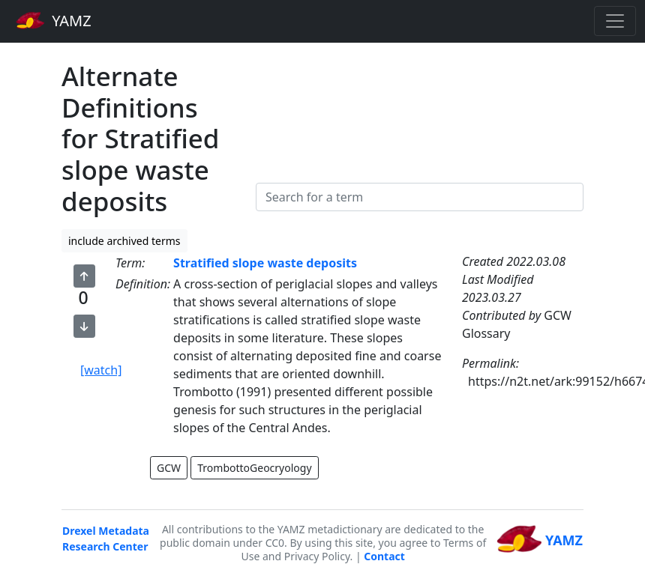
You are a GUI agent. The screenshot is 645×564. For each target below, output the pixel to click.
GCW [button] (169, 468)
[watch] (101, 370)
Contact (384, 556)
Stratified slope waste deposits (265, 263)
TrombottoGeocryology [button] (254, 468)
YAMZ (54, 20)
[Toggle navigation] (615, 21)
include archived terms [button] (124, 241)
